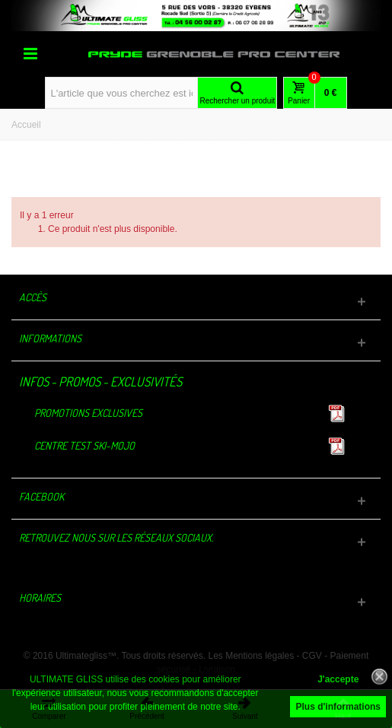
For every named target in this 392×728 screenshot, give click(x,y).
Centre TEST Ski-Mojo (84, 445)
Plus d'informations (338, 706)
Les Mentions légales (251, 655)
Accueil (26, 124)
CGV (312, 655)
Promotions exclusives (88, 412)
